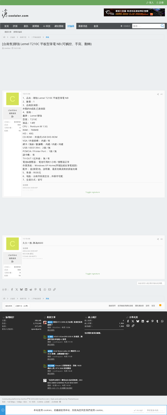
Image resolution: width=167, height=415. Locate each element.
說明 (147, 305)
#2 (162, 239)
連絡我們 (112, 305)
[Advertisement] (83, 70)
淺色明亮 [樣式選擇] (8, 306)
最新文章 (51, 317)
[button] (20, 26)
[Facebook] (164, 400)
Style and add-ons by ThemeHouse (65, 399)
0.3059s (40, 402)
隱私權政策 (139, 305)
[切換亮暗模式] (125, 26)
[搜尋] (148, 26)
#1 (162, 94)
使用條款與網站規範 (125, 305)
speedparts (36, 329)
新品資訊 (51, 330)
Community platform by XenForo (25, 399)
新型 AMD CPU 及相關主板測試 (59, 388)
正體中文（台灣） (22, 306)
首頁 (153, 305)
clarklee (7, 48)
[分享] (158, 94)
